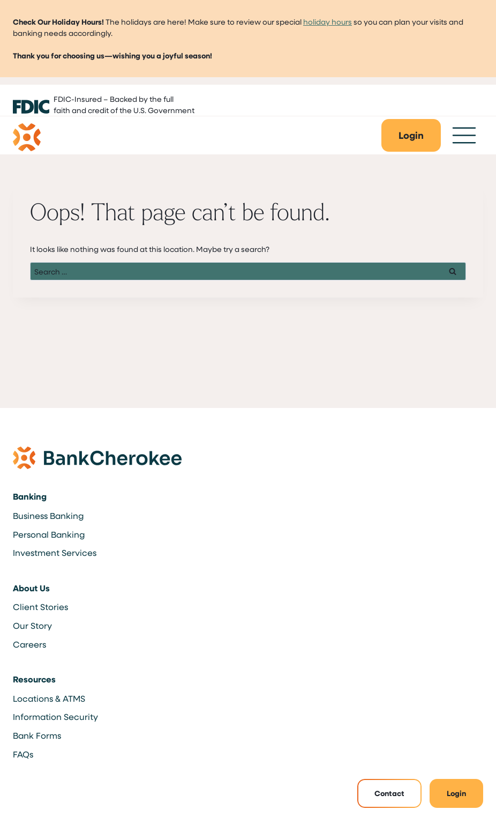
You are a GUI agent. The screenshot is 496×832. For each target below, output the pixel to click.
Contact (389, 793)
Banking (30, 496)
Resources (34, 679)
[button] (411, 135)
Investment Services (54, 552)
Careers (29, 644)
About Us (31, 588)
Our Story (32, 625)
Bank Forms (37, 735)
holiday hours (327, 22)
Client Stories (40, 606)
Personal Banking (49, 534)
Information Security (55, 716)
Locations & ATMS (49, 698)
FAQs (23, 754)
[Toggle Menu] (464, 135)
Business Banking (48, 515)
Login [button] (456, 793)
